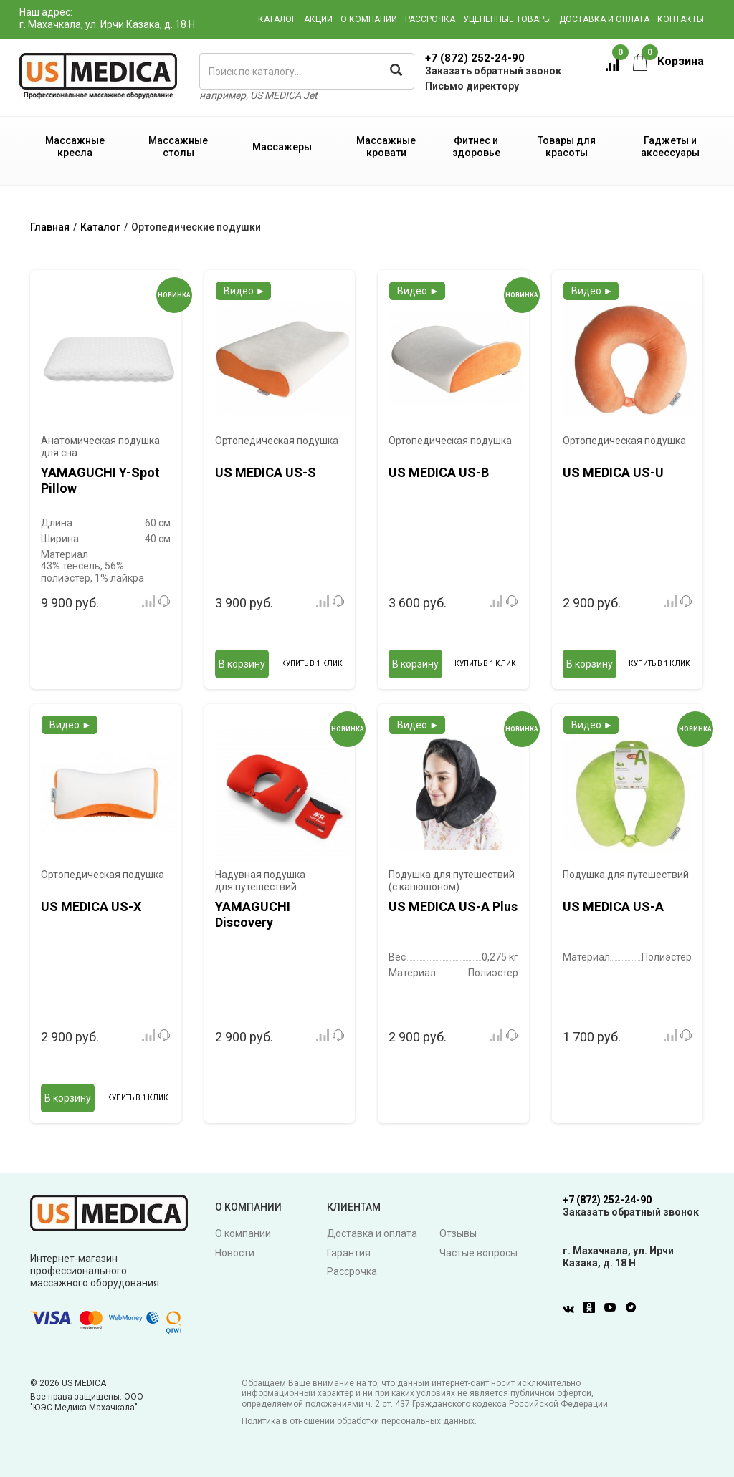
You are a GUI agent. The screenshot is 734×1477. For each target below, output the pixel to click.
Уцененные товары (507, 19)
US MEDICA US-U (613, 472)
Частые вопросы (478, 1253)
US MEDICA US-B (439, 472)
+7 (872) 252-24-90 (475, 58)
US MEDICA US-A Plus (453, 906)
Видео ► (245, 291)
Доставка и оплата (604, 19)
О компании (368, 19)
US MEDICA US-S (265, 472)
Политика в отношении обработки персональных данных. (359, 1421)
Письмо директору (472, 86)
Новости (234, 1253)
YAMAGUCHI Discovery (252, 914)
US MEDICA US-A (613, 906)
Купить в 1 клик (312, 664)
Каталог (277, 19)
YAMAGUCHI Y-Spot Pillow (100, 480)
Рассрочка (430, 19)
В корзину (242, 664)
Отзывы (458, 1233)
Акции (318, 19)
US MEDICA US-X (91, 906)
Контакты (680, 19)
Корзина (668, 61)
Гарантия (349, 1253)
